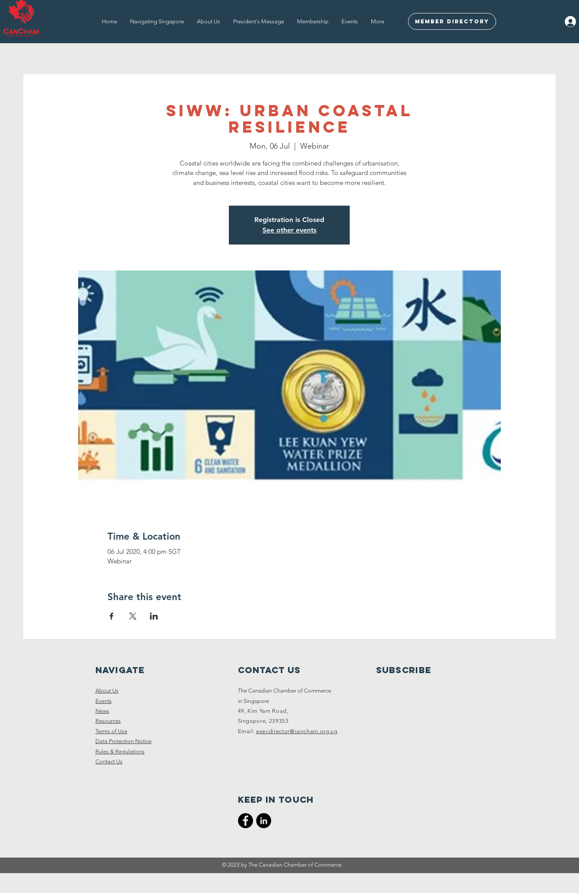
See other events (289, 230)
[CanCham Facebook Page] (245, 820)
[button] (156, 21)
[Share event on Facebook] (112, 616)
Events (103, 701)
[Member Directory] (452, 21)
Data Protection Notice (123, 741)
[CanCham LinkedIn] (263, 820)
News (102, 711)
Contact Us (109, 761)
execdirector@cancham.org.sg (297, 731)
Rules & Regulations (120, 751)
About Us (107, 690)
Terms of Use (111, 731)
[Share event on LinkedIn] (154, 616)
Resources (108, 721)
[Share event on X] (133, 616)
